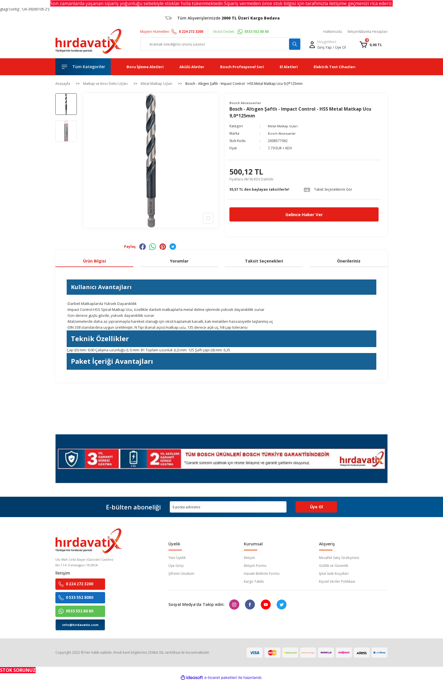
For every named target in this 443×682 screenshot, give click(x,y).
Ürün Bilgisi (94, 261)
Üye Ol (340, 47)
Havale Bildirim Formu (261, 573)
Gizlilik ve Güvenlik (333, 565)
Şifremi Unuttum (181, 573)
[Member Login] (312, 45)
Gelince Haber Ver (304, 215)
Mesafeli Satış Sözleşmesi (339, 557)
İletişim (249, 557)
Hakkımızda (332, 31)
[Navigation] (83, 66)
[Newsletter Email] (228, 507)
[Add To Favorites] (208, 218)
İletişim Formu (255, 565)
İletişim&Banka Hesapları (368, 31)
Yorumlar (179, 261)
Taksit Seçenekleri (264, 261)
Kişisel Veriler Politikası (337, 581)
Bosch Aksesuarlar (282, 133)
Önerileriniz (349, 261)
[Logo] (88, 41)
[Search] (220, 44)
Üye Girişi (176, 565)
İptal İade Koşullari (334, 573)
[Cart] (370, 45)
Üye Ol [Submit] (316, 506)
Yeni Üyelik (177, 557)
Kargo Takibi (254, 581)
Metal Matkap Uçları (283, 126)
